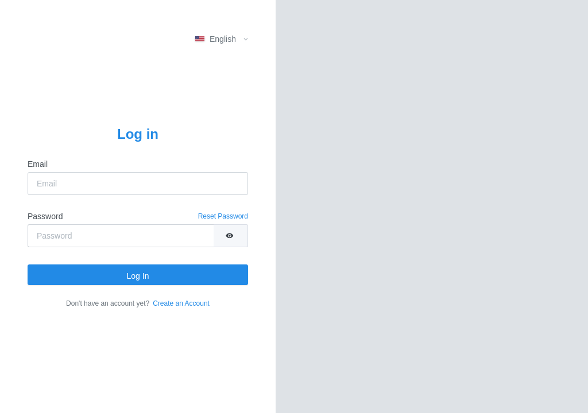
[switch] (230, 236)
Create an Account (181, 303)
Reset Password (223, 216)
